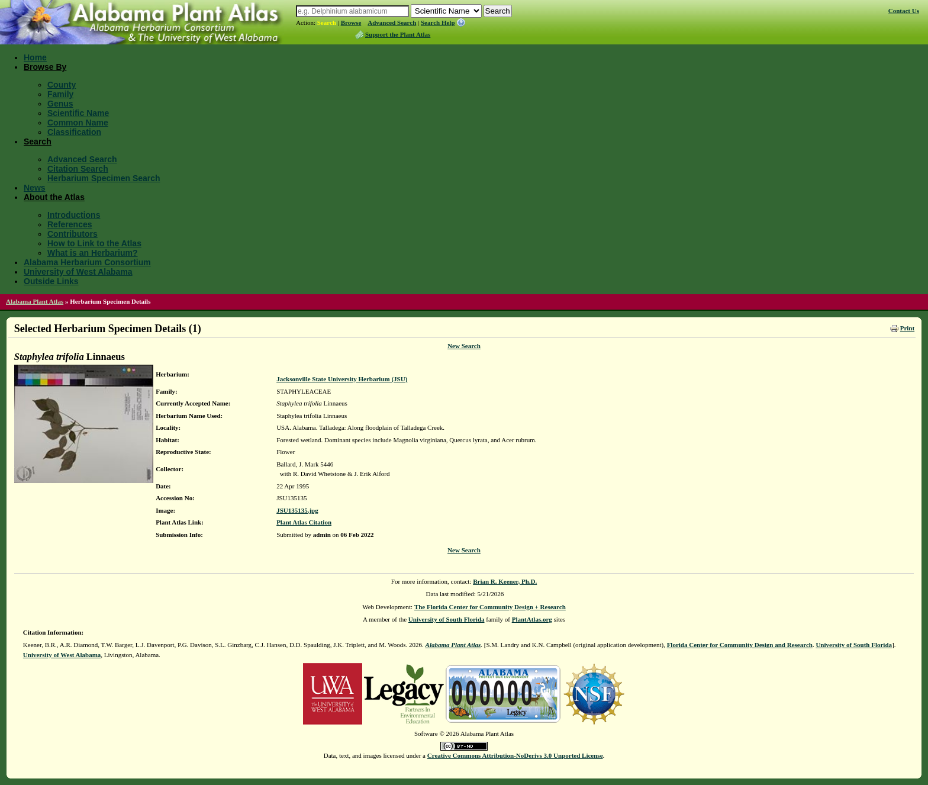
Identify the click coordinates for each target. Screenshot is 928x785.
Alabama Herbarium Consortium (87, 262)
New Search (464, 345)
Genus (60, 103)
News (35, 187)
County (61, 84)
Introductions (73, 215)
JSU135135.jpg (297, 510)
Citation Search (77, 168)
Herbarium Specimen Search (103, 178)
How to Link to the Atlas (94, 243)
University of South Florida (446, 619)
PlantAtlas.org (532, 619)
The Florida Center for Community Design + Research (490, 606)
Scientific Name (78, 113)
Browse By (45, 67)
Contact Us (903, 10)
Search (326, 22)
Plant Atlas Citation (303, 522)
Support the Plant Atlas (397, 34)
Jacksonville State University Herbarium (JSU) (341, 378)
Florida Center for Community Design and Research (740, 644)
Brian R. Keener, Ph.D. (505, 581)
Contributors (72, 234)
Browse (351, 22)
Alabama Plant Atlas (34, 301)
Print (907, 328)
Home (35, 57)
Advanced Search (392, 22)
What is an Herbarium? (92, 253)
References (69, 224)
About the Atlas (54, 197)
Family (60, 94)
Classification (74, 132)
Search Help (438, 22)
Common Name (77, 122)
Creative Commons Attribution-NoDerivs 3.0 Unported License (515, 755)
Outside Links (51, 281)
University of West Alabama (78, 271)
